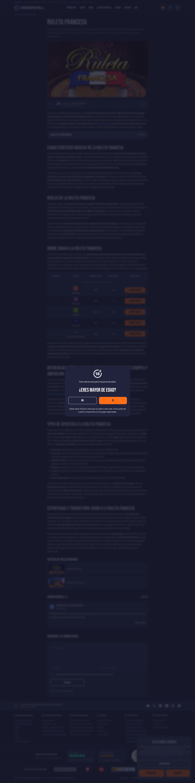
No (82, 400)
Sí (113, 400)
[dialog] (97, 391)
